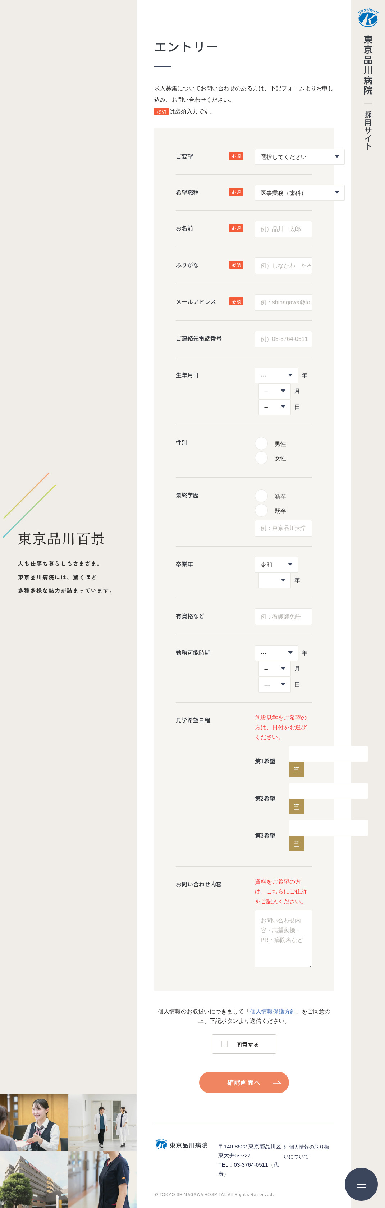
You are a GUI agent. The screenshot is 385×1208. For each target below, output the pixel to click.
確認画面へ (244, 1082)
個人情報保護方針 (273, 1011)
